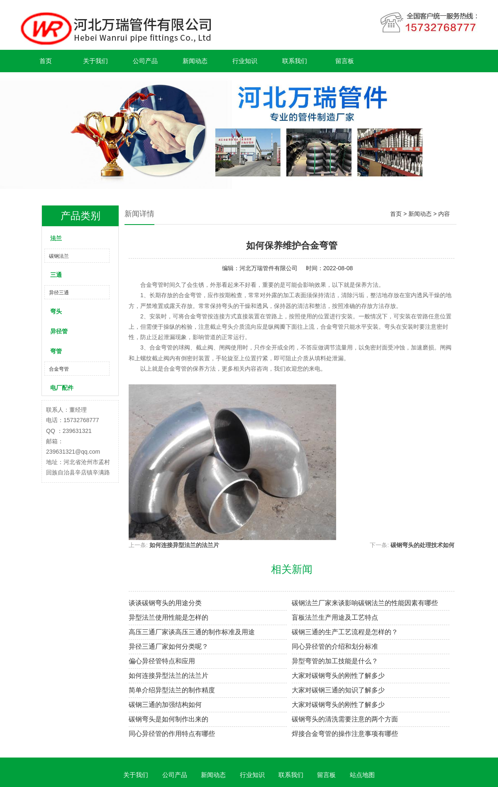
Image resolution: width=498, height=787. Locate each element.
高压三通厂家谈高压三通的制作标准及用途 (192, 631)
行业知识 (244, 60)
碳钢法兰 (59, 256)
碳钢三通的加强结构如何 (165, 704)
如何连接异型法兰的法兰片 (184, 545)
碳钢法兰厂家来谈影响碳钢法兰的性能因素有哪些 (365, 602)
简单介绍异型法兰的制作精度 (172, 690)
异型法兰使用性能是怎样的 (168, 617)
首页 (45, 60)
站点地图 (362, 774)
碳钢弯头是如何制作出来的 (168, 719)
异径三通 (59, 293)
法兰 (56, 238)
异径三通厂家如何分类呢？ (168, 646)
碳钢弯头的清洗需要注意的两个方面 (345, 719)
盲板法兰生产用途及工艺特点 (335, 617)
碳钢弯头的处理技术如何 (422, 545)
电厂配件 (61, 387)
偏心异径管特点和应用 (162, 661)
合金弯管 (59, 369)
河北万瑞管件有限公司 (268, 268)
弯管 (56, 351)
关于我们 (95, 60)
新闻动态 (195, 60)
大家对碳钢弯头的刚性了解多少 (338, 675)
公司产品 (145, 60)
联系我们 (294, 60)
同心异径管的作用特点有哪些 (172, 733)
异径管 (59, 331)
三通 (56, 274)
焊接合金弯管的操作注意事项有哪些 (345, 733)
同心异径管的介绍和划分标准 (335, 646)
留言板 (344, 60)
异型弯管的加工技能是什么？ (335, 661)
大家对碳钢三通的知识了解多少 (338, 690)
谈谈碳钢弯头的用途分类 (165, 602)
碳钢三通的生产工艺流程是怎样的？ (345, 631)
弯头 (56, 311)
